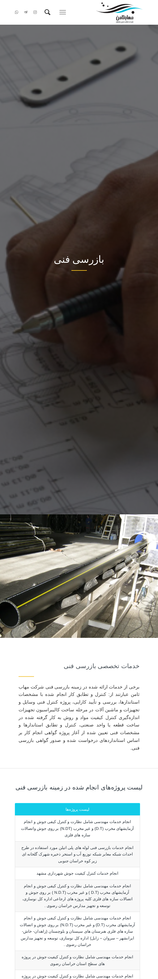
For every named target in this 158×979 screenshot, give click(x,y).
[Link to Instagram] (35, 12)
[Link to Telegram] (25, 12)
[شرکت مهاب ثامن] (92, 12)
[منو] (64, 12)
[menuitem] (46, 12)
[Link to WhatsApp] (16, 12)
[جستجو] (46, 12)
